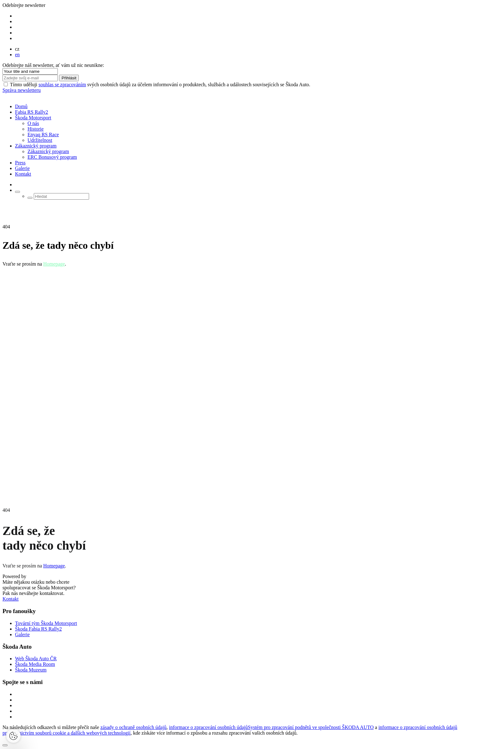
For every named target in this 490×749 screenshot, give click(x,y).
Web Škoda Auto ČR (36, 658)
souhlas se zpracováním (62, 84)
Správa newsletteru (21, 90)
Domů (21, 106)
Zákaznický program (36, 145)
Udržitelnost (40, 140)
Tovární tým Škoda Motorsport (46, 623)
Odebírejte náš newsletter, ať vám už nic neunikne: (53, 65)
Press (20, 162)
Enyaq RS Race (43, 134)
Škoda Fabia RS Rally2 (38, 629)
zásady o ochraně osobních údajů (133, 727)
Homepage (54, 264)
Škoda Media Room (35, 664)
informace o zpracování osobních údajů (208, 727)
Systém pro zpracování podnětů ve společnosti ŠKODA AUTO (311, 727)
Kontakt (23, 174)
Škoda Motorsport (33, 117)
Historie (36, 129)
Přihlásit (69, 78)
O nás (33, 123)
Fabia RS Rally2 (31, 112)
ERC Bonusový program (52, 157)
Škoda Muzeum (31, 669)
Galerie (22, 168)
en (17, 54)
